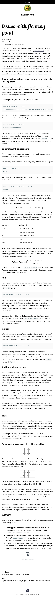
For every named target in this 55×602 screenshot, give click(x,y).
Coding (14, 45)
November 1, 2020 (7, 41)
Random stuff (27, 14)
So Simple (37, 594)
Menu (27, 2)
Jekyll (31, 594)
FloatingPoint (20, 45)
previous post (39, 51)
